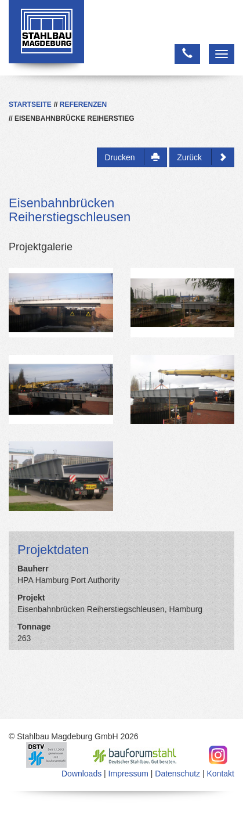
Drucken (131, 157)
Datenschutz (177, 773)
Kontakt (220, 773)
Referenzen (83, 104)
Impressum (128, 773)
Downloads (81, 773)
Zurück (202, 157)
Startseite (30, 104)
